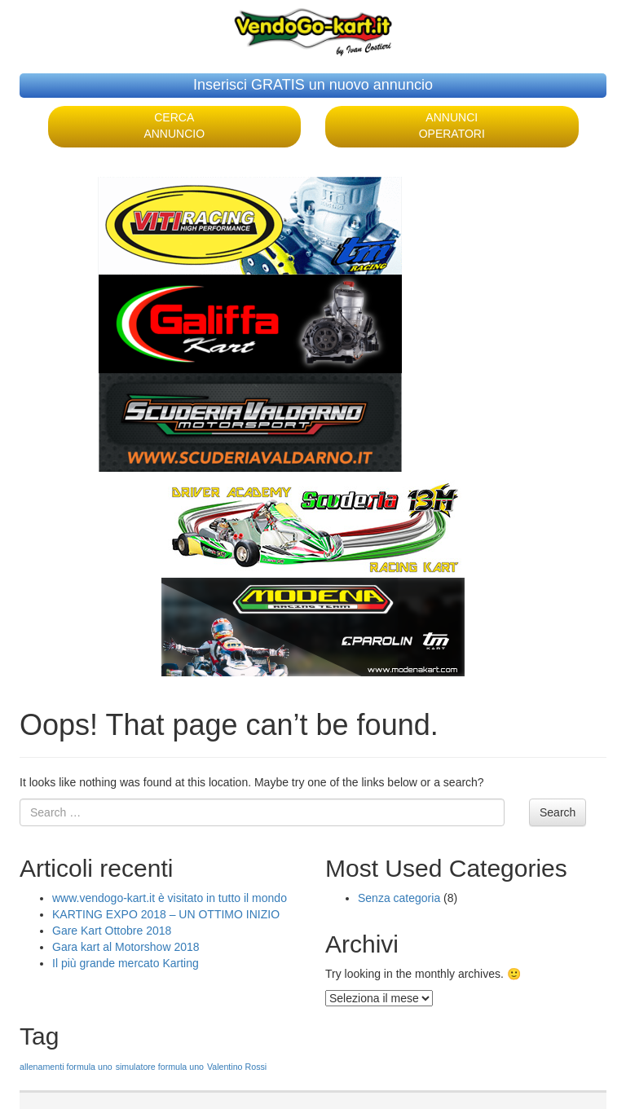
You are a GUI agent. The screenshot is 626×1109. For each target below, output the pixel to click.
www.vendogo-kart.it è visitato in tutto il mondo (169, 897)
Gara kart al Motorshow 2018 (126, 946)
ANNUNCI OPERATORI (452, 125)
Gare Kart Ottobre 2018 (111, 930)
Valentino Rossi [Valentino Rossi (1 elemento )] (237, 1067)
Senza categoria (399, 897)
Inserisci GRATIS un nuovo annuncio (313, 85)
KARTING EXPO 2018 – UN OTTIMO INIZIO (166, 914)
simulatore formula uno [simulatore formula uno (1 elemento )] (160, 1067)
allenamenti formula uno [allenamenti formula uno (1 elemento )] (66, 1067)
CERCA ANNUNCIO (174, 125)
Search (557, 812)
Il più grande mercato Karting (125, 963)
